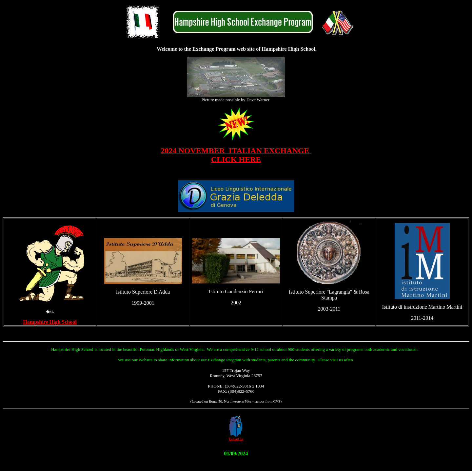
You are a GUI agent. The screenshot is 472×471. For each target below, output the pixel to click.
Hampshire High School (49, 322)
